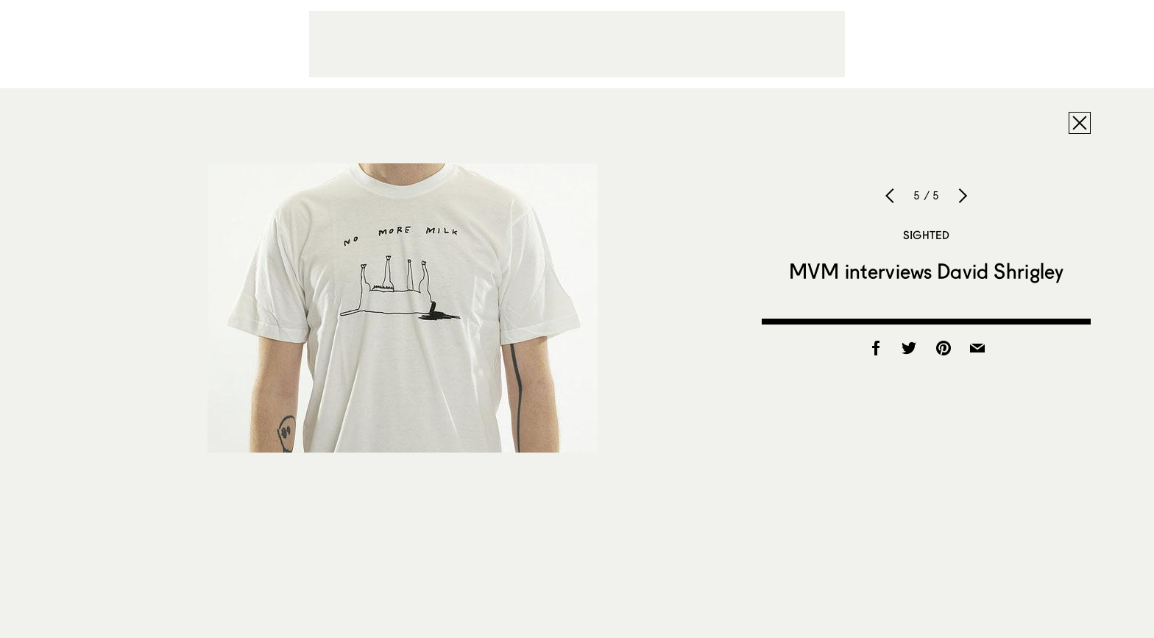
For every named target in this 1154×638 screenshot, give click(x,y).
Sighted (926, 234)
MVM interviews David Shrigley (926, 270)
